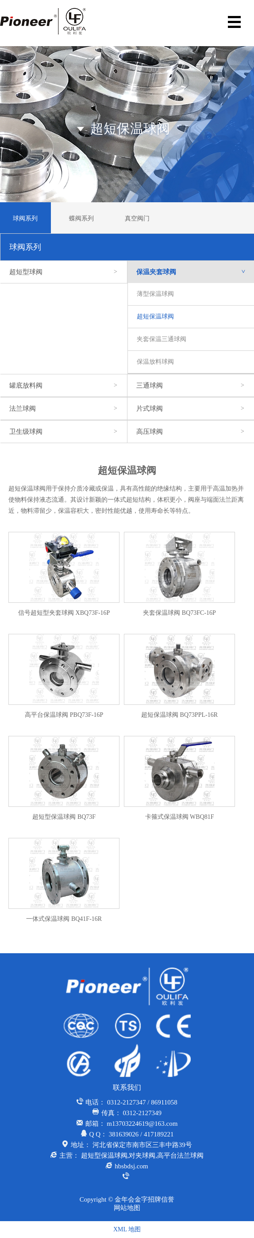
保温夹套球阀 (195, 271)
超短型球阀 (63, 272)
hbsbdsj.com (131, 1166)
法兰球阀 (63, 408)
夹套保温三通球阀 (161, 339)
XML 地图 (127, 1229)
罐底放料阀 (63, 385)
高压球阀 (190, 432)
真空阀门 (137, 218)
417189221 (159, 1134)
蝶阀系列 (81, 218)
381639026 (124, 1134)
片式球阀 (190, 408)
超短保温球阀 (155, 316)
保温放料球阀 (155, 361)
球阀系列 (25, 218)
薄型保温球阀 (155, 294)
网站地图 (127, 1207)
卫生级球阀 (63, 432)
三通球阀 (190, 385)
